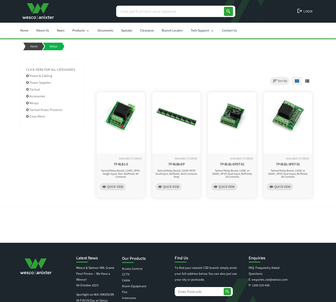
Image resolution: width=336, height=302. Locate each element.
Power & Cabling (39, 76)
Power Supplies (38, 83)
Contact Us (229, 30)
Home (24, 30)
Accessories (35, 96)
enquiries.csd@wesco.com (270, 279)
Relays (32, 103)
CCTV (125, 274)
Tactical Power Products (44, 110)
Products (81, 30)
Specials (126, 30)
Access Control (132, 269)
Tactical (33, 89)
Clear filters (35, 116)
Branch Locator (172, 30)
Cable (126, 280)
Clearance (147, 30)
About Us (42, 30)
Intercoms (129, 298)
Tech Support (202, 30)
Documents (105, 30)
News (60, 30)
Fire (124, 292)
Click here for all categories (50, 69)
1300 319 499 (261, 285)
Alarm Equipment (134, 286)
